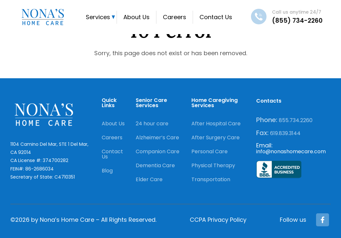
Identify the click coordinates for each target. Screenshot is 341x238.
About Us (136, 17)
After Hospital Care (216, 123)
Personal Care (209, 151)
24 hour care (152, 123)
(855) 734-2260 (297, 20)
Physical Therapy (213, 165)
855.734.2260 (296, 120)
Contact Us (215, 17)
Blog (107, 170)
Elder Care (149, 179)
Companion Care (157, 151)
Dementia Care (155, 165)
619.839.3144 (285, 133)
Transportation (210, 179)
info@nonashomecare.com (291, 151)
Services (98, 17)
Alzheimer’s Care (157, 137)
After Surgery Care (215, 137)
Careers (174, 17)
